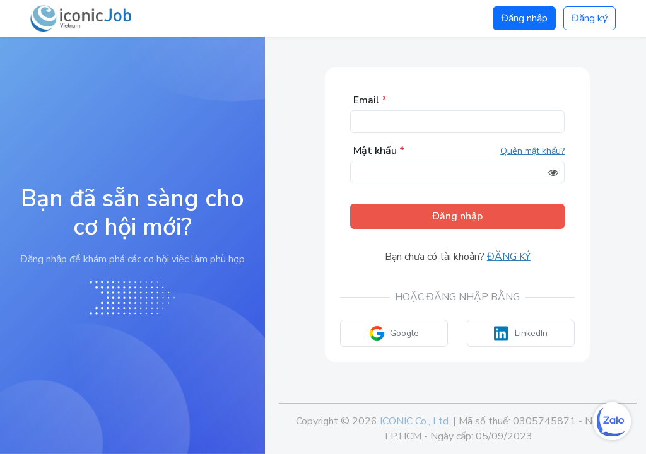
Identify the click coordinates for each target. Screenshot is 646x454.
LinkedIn (521, 333)
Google (394, 333)
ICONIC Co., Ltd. (415, 421)
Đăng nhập (524, 18)
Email (370, 100)
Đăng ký (590, 18)
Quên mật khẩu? (532, 151)
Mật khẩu (378, 151)
